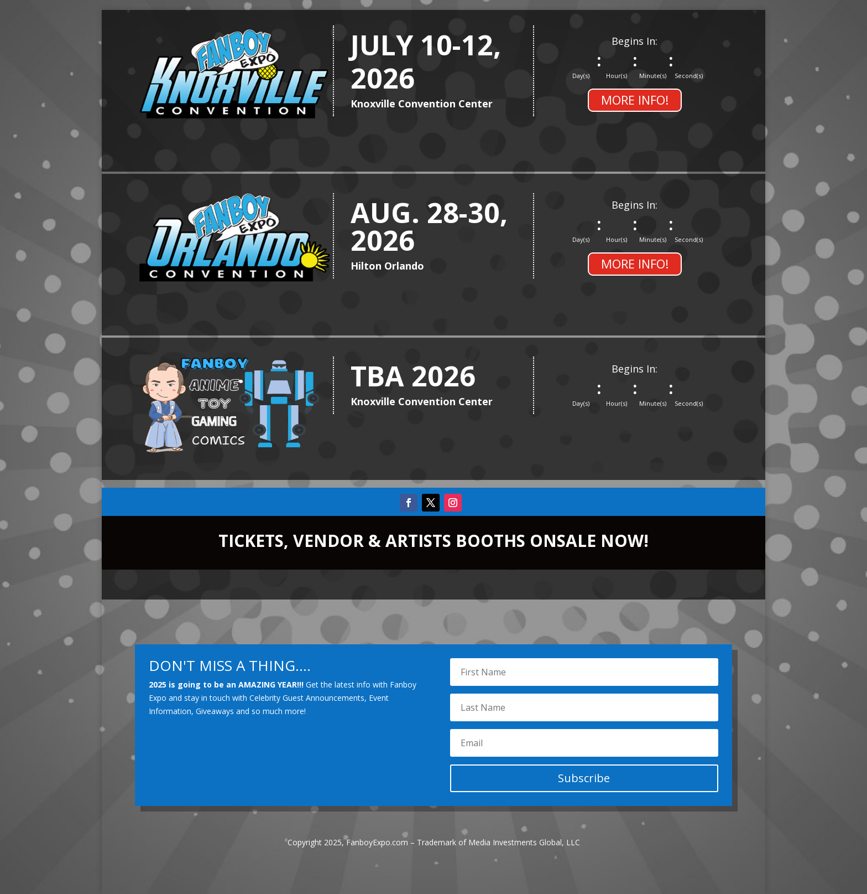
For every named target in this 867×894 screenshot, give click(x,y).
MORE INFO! (634, 99)
